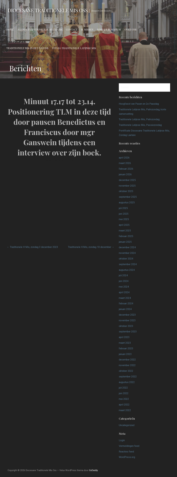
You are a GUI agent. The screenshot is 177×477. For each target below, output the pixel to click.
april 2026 (124, 157)
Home (10, 29)
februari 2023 (126, 348)
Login (122, 440)
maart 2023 (125, 342)
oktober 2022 (126, 370)
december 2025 (127, 180)
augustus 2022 (127, 382)
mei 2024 (124, 286)
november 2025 (127, 185)
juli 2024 (123, 275)
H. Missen (87, 29)
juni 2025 (123, 213)
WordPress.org (127, 457)
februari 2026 (126, 168)
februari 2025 (126, 236)
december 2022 (127, 359)
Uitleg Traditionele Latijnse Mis (74, 48)
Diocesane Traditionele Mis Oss (48, 10)
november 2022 (127, 365)
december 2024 (127, 247)
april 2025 (124, 224)
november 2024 (127, 253)
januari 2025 (125, 241)
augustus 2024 (127, 269)
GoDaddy (93, 470)
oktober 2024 (126, 258)
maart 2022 (125, 410)
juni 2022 (123, 393)
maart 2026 (125, 163)
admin (75, 160)
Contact (71, 29)
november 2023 (127, 320)
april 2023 (124, 337)
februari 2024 (126, 303)
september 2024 (128, 264)
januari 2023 (125, 354)
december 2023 (127, 314)
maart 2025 (125, 230)
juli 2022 (123, 387)
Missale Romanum (109, 29)
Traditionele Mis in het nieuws (27, 48)
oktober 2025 (126, 191)
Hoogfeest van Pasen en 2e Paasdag (139, 103)
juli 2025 (123, 208)
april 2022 (124, 404)
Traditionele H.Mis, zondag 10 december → (91, 247)
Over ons (130, 29)
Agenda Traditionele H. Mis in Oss (39, 29)
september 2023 (128, 331)
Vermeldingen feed (129, 446)
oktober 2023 (126, 326)
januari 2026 (125, 174)
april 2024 (124, 292)
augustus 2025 (127, 202)
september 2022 (128, 376)
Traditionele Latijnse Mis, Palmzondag (139, 119)
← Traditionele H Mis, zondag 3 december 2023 (32, 247)
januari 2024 (125, 309)
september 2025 (128, 196)
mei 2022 (124, 399)
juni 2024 (123, 281)
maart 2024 (125, 298)
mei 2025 (124, 219)
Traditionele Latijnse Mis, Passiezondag (140, 125)
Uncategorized (126, 425)
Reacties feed (126, 451)
